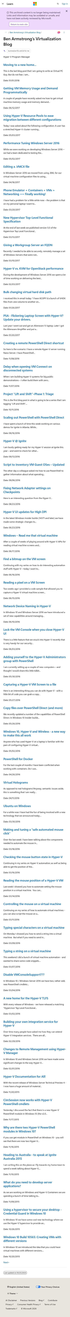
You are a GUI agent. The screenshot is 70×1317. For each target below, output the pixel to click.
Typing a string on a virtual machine (27, 951)
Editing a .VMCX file (16, 166)
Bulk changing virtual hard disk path (27, 292)
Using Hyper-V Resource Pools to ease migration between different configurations (32, 117)
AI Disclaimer (11, 1300)
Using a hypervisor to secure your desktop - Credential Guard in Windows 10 (32, 1211)
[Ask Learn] (59, 32)
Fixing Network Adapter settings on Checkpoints (27, 490)
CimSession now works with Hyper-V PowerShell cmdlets (27, 1102)
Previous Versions (27, 1300)
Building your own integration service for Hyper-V (30, 1023)
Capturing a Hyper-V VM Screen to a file (29, 684)
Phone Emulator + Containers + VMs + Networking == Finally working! (29, 192)
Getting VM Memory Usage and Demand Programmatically (30, 90)
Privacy (9, 1304)
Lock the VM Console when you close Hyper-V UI (33, 631)
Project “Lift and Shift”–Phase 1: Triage (28, 394)
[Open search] (58, 3)
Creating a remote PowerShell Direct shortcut (33, 343)
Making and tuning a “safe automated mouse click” (33, 831)
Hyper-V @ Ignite (14, 441)
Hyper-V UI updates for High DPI (25, 512)
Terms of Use (50, 1304)
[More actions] (64, 32)
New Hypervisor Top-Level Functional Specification (28, 219)
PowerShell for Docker (18, 759)
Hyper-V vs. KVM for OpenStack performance (33, 268)
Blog (40, 1300)
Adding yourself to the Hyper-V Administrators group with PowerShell (34, 659)
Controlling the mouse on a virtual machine (32, 904)
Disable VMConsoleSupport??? (23, 974)
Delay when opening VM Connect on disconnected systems (27, 368)
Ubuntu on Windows (17, 806)
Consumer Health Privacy (28, 1304)
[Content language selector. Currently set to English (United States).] (18, 1287)
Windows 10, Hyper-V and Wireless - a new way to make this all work (34, 733)
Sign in (65, 3)
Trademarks (10, 1308)
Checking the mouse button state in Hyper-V (33, 857)
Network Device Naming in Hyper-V (27, 606)
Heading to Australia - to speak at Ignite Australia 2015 (29, 1157)
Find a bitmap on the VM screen (24, 559)
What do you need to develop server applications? (27, 1184)
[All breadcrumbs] (5, 32)
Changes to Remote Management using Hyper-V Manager (34, 1051)
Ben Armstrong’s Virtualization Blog (25, 32)
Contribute (52, 1300)
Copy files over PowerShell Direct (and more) (33, 708)
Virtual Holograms (15, 782)
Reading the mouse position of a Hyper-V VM (33, 880)
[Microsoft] (35, 4)
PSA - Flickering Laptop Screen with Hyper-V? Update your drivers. (33, 317)
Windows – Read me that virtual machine (30, 535)
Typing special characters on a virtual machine (33, 927)
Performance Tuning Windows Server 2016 (31, 143)
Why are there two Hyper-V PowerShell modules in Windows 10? (29, 1129)
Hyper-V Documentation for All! (24, 1076)
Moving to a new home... (19, 65)
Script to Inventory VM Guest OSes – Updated (34, 464)
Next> (6, 1262)
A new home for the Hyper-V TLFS (25, 998)
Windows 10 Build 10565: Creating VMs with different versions (32, 1239)
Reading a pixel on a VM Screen (24, 582)
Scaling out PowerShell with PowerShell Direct (33, 417)
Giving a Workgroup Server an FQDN (27, 245)
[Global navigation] (3, 3)
